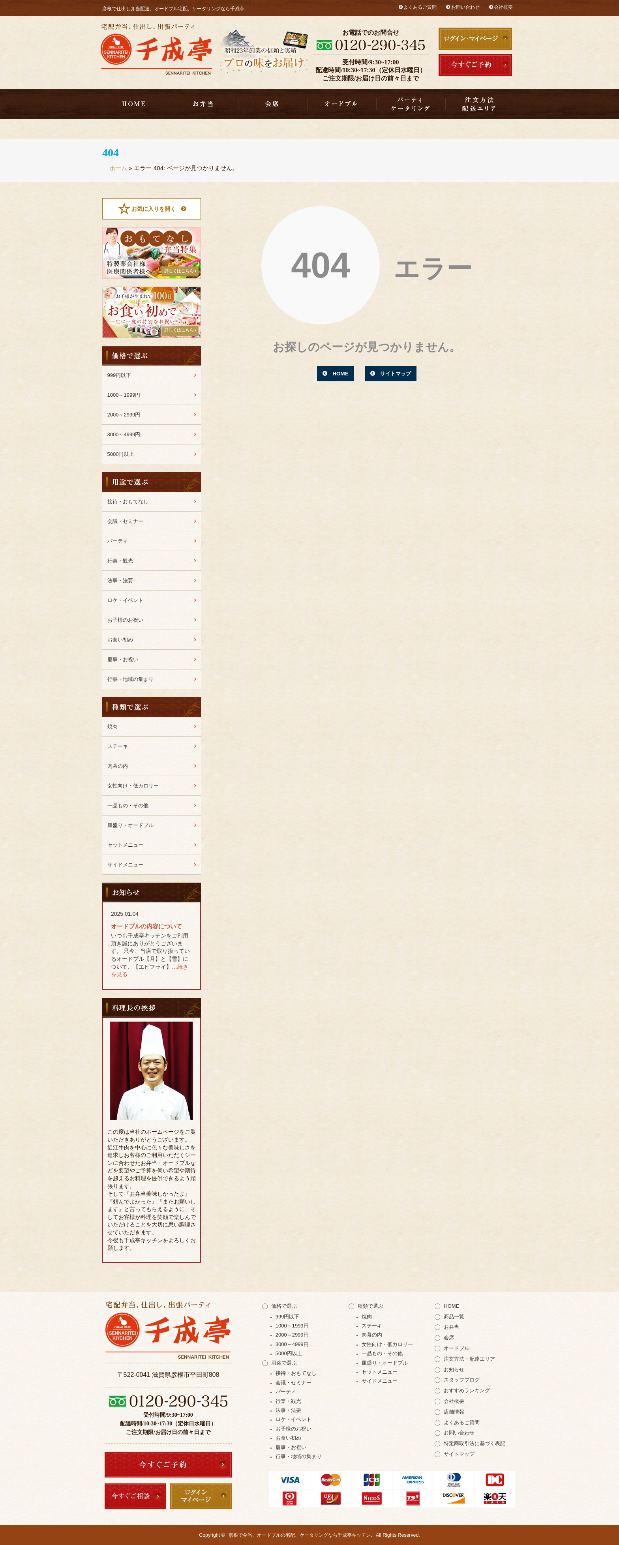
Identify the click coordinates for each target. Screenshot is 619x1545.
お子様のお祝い (125, 620)
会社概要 (503, 7)
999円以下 (119, 375)
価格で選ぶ (284, 1306)
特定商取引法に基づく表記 (474, 1443)
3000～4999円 (124, 434)
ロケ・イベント (125, 600)
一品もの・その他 (127, 805)
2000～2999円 (124, 415)
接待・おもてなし (127, 501)
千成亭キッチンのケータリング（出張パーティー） (410, 104)
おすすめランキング (467, 1390)
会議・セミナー (125, 521)
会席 (272, 104)
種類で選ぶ (370, 1306)
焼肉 (112, 726)
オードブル (456, 1348)
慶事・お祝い (122, 659)
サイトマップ (396, 373)
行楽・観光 (120, 561)
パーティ (117, 541)
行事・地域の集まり (130, 679)
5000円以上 (120, 454)
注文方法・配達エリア (479, 104)
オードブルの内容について (146, 926)
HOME (134, 104)
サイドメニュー (125, 865)
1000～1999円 (124, 395)
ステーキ (117, 746)
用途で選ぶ (284, 1363)
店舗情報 (454, 1412)
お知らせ (454, 1369)
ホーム (118, 168)
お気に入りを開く (153, 209)
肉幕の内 (117, 766)
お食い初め (120, 640)
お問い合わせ (465, 7)
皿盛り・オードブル (341, 104)
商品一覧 (454, 1317)
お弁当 (203, 104)
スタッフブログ (462, 1380)
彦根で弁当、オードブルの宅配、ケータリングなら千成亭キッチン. (300, 1535)
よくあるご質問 (420, 7)
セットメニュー (125, 845)
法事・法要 (120, 580)
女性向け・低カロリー (133, 786)
